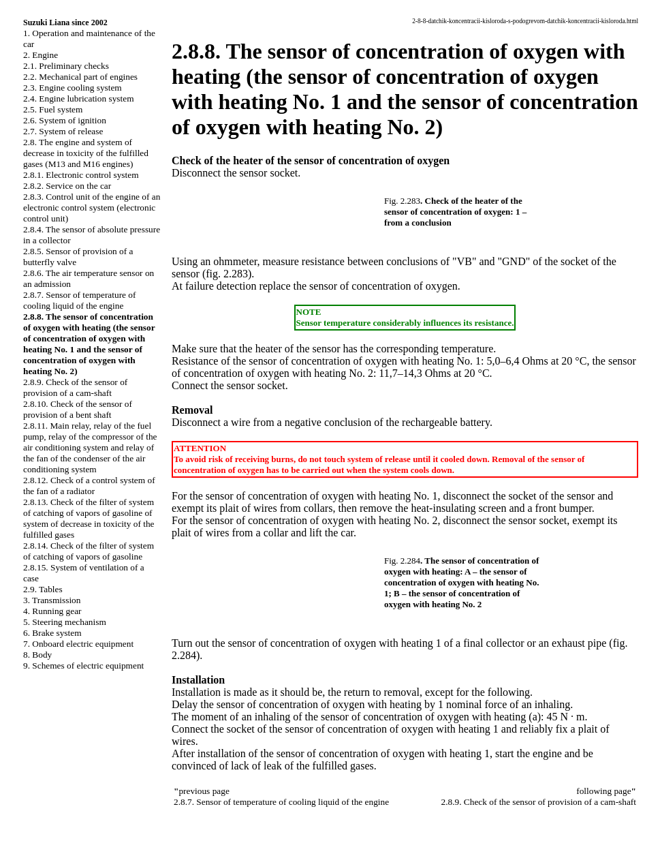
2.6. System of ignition (64, 120)
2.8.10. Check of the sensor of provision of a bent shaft (77, 409)
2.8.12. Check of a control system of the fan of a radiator (89, 485)
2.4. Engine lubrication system (78, 98)
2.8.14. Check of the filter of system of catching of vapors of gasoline (88, 551)
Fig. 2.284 (402, 560)
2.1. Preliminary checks (66, 66)
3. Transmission (51, 600)
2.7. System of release (63, 131)
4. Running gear (52, 611)
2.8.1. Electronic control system (81, 175)
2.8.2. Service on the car (67, 186)
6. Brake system (52, 633)
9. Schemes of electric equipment (83, 665)
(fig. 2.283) (226, 273)
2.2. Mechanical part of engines (80, 77)
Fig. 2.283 (402, 201)
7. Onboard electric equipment (78, 644)
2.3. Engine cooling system (72, 87)
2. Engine (40, 55)
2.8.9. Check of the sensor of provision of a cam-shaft (75, 387)
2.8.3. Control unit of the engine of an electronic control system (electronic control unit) (91, 208)
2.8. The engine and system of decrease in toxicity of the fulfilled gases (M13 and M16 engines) (85, 153)
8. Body (37, 654)
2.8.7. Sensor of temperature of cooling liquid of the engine (79, 300)
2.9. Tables (43, 589)
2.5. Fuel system (52, 109)
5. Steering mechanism (64, 622)
